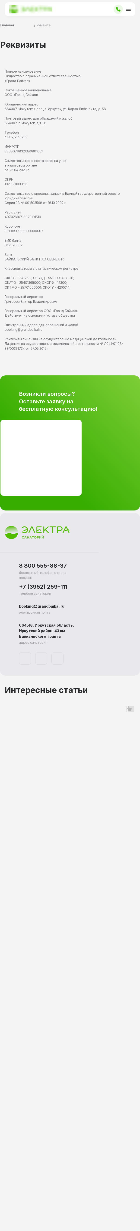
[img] (25, 659)
